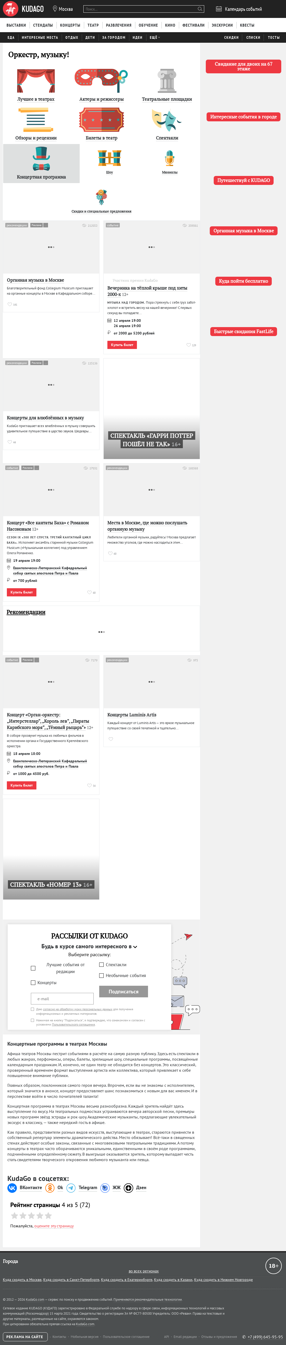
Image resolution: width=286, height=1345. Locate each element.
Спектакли (116, 965)
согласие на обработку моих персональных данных (77, 1009)
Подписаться (124, 991)
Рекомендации (26, 612)
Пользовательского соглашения (73, 1024)
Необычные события (126, 975)
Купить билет (122, 344)
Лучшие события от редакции (65, 968)
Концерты (46, 982)
